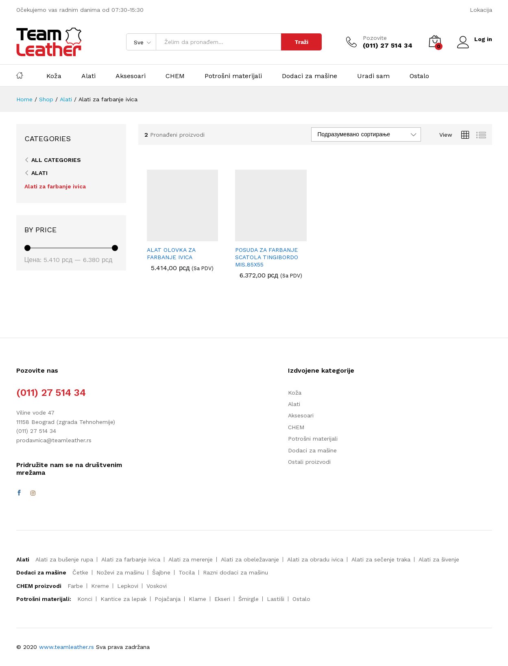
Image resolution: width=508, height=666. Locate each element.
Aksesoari (131, 76)
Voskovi (156, 586)
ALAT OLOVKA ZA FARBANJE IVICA (171, 253)
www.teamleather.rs (67, 647)
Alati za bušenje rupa (64, 559)
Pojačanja (168, 599)
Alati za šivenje (439, 559)
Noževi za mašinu (120, 572)
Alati (88, 76)
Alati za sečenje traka (380, 559)
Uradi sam (373, 76)
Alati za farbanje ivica (55, 186)
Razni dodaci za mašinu (235, 572)
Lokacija (481, 10)
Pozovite (375, 38)
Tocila (187, 572)
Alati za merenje (190, 559)
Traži (301, 42)
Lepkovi (127, 586)
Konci (84, 599)
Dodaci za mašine (309, 76)
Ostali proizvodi (309, 462)
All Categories (56, 160)
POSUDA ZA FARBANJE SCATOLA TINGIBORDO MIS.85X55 (266, 257)
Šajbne (161, 572)
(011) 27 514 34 (51, 392)
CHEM (175, 76)
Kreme (100, 586)
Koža (53, 76)
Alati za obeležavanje (250, 559)
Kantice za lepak (123, 599)
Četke (80, 572)
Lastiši (275, 599)
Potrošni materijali (233, 76)
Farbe (75, 586)
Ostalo (419, 76)
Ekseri (222, 599)
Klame (197, 599)
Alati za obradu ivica (315, 559)
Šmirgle (248, 599)
